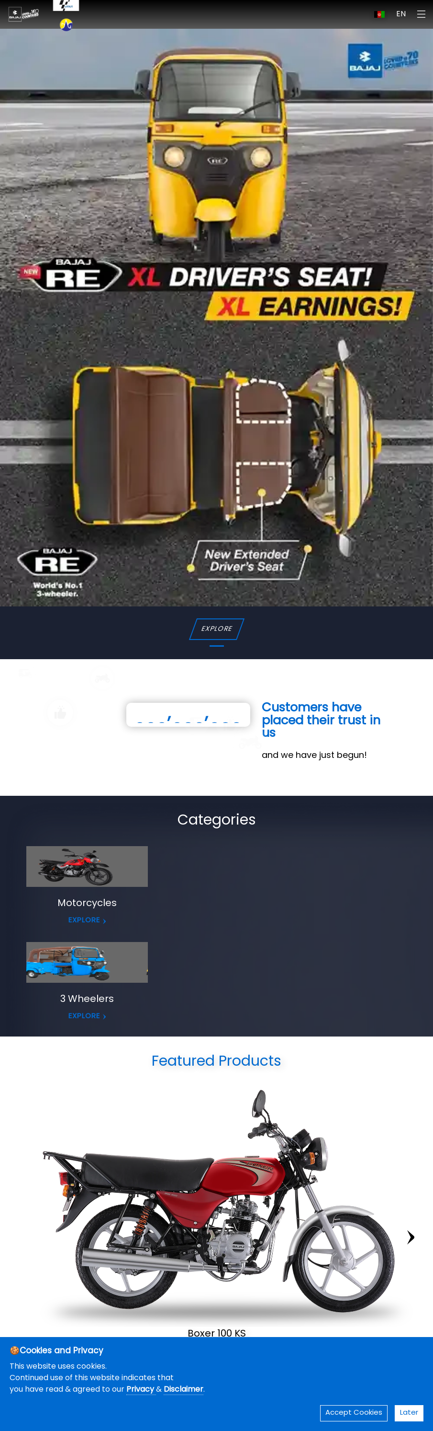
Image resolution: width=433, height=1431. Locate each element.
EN (401, 14)
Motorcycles (87, 903)
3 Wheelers (87, 999)
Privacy (141, 1390)
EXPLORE (216, 629)
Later (409, 1413)
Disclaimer (183, 1390)
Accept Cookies (353, 1413)
